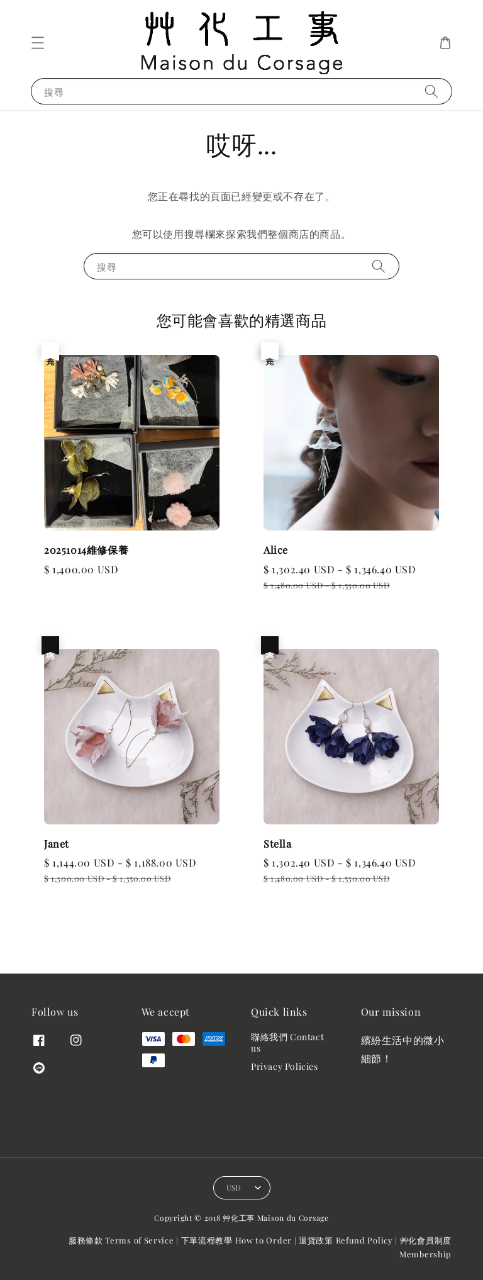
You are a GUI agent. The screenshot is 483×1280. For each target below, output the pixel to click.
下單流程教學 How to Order (236, 1240)
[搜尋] (431, 91)
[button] (38, 43)
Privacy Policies (284, 1066)
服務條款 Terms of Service (121, 1240)
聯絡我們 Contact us (287, 1042)
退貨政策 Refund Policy (346, 1240)
